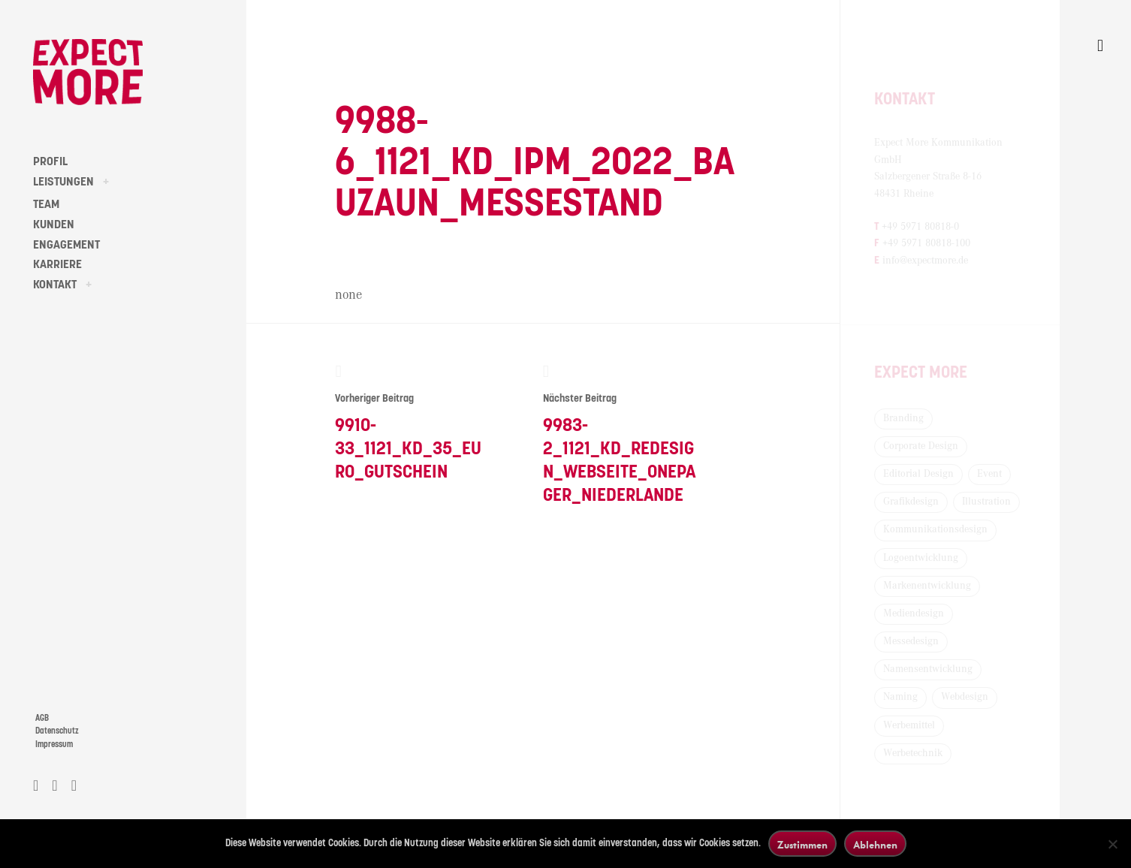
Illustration (986, 501)
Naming (900, 697)
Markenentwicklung (927, 585)
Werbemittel (909, 725)
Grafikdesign (911, 501)
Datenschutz (57, 731)
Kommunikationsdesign (935, 529)
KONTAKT (55, 285)
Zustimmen (802, 844)
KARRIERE (57, 264)
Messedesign (911, 641)
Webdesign (964, 697)
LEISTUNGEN (63, 182)
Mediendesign (913, 613)
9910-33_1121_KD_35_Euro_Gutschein (412, 422)
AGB (42, 718)
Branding (903, 418)
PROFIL (50, 161)
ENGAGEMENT (66, 245)
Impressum (54, 744)
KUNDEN (53, 225)
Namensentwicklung (928, 669)
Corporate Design (920, 446)
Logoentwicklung (920, 558)
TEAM (46, 204)
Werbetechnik (912, 753)
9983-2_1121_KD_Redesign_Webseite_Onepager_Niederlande (620, 434)
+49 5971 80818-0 (920, 227)
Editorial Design (918, 474)
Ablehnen (875, 844)
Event (989, 474)
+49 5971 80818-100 (926, 243)
